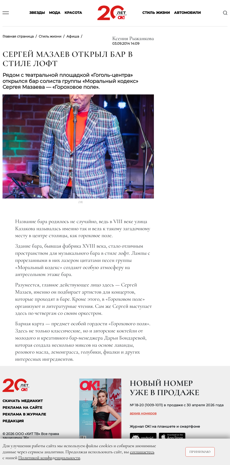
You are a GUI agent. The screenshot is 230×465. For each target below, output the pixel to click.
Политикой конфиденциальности (49, 457)
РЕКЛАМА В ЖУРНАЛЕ (24, 414)
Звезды (37, 13)
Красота (73, 13)
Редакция (13, 421)
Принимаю (200, 452)
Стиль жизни (156, 13)
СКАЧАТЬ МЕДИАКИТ (23, 401)
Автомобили (187, 13)
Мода (54, 13)
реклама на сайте (22, 408)
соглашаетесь (142, 452)
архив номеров (143, 413)
